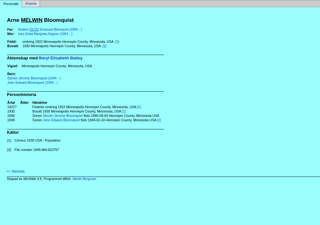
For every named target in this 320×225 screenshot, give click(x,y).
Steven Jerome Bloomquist (62, 116)
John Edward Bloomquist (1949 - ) (32, 82)
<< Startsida (15, 171)
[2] (159, 120)
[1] (117, 41)
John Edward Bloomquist (61, 120)
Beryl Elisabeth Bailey (60, 58)
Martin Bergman (84, 179)
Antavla (31, 4)
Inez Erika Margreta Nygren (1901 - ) (45, 34)
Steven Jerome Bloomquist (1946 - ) (34, 78)
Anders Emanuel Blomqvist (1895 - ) (50, 29)
